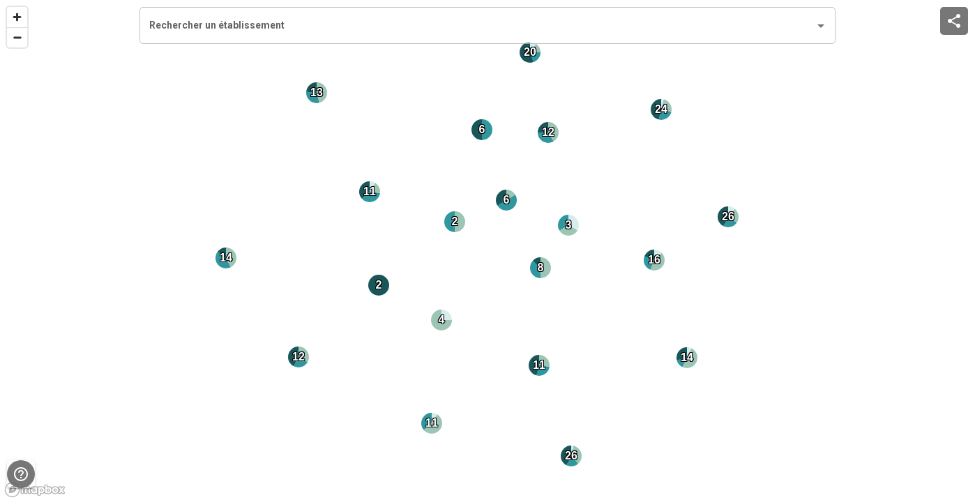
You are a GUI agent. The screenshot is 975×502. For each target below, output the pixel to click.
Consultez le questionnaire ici (386, 343)
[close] (677, 42)
